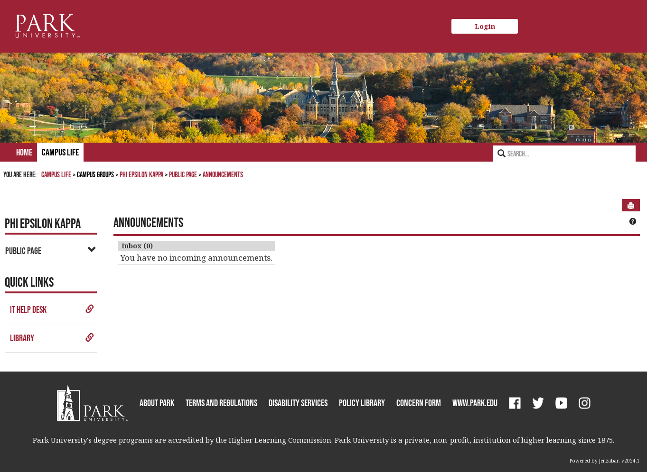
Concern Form (418, 403)
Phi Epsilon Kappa (141, 174)
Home (24, 152)
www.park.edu (474, 403)
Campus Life (60, 152)
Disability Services (298, 403)
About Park (157, 403)
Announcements (223, 174)
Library (52, 338)
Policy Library (362, 403)
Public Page (183, 174)
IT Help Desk (52, 309)
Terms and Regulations (221, 403)
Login (485, 26)
